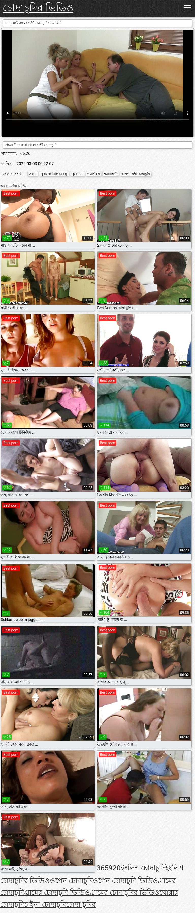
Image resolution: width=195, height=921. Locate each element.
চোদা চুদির (81, 904)
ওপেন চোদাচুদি (71, 880)
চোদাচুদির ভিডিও (38, 8)
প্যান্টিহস (93, 174)
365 (102, 868)
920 (114, 868)
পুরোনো (77, 174)
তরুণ (33, 174)
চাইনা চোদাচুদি (45, 904)
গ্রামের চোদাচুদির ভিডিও (124, 892)
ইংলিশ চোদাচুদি (143, 868)
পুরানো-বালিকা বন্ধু (54, 174)
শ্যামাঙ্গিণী (110, 174)
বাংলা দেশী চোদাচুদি (135, 174)
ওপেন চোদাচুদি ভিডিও (125, 880)
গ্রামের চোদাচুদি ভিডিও (57, 892)
